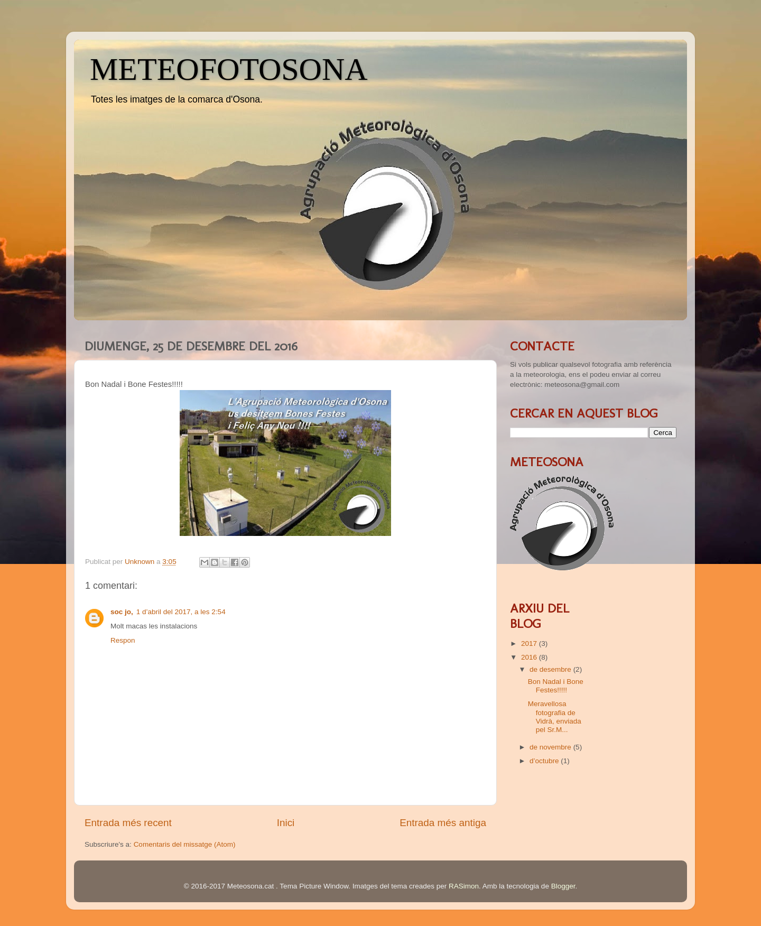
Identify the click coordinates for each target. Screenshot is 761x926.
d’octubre (545, 761)
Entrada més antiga (443, 822)
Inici (286, 822)
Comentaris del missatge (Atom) (185, 844)
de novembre (551, 747)
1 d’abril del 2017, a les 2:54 (181, 612)
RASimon (464, 886)
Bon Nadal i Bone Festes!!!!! (555, 686)
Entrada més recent (128, 822)
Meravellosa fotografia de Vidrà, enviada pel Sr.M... (554, 717)
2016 (530, 657)
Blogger (563, 886)
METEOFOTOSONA (229, 69)
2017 (530, 643)
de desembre (551, 669)
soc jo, (121, 612)
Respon (122, 640)
